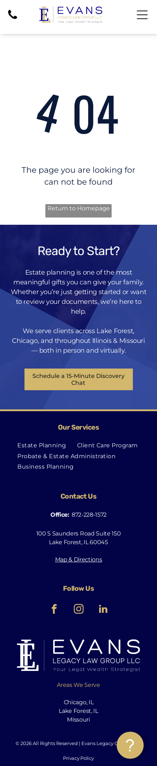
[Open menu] (142, 14)
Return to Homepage (79, 208)
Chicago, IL (78, 702)
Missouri (78, 719)
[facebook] (54, 610)
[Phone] (12, 18)
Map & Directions (78, 559)
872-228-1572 (89, 514)
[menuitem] (41, 445)
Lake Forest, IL (78, 710)
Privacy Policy (78, 758)
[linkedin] (103, 610)
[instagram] (78, 610)
